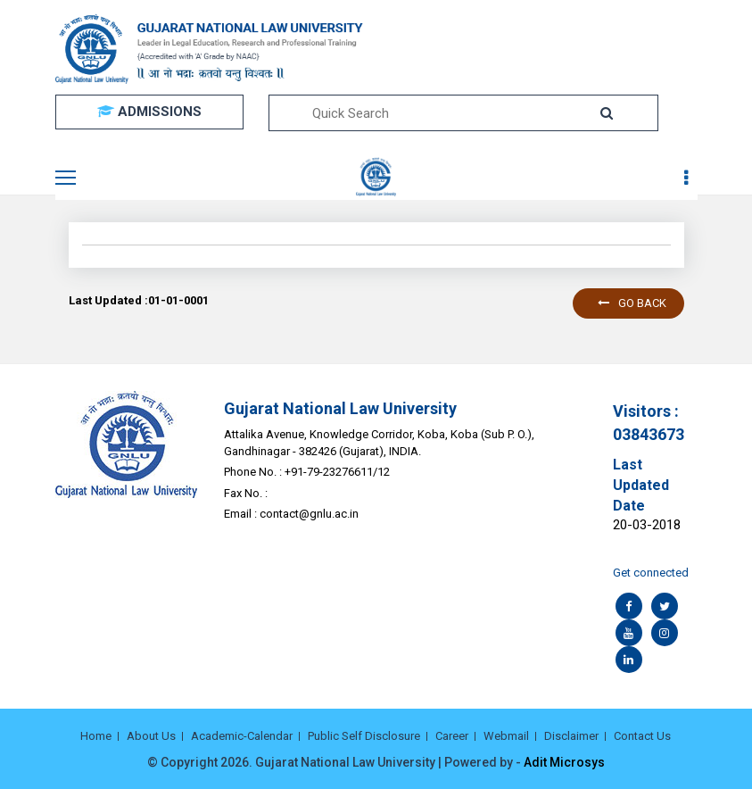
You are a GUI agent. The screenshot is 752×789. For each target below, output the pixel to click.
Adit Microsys (564, 762)
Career (451, 736)
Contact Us (642, 736)
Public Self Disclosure (364, 736)
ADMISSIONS (149, 112)
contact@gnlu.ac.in (309, 513)
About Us (151, 736)
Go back (632, 303)
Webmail (506, 736)
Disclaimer (571, 736)
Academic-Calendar (242, 736)
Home (96, 736)
